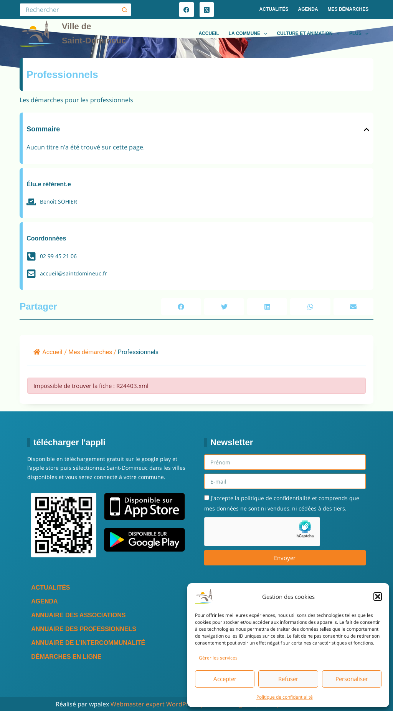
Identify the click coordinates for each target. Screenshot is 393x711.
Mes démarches (348, 9)
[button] (377, 596)
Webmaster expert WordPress (154, 704)
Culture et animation (310, 33)
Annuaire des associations (78, 615)
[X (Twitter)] (207, 9)
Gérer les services (218, 658)
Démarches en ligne (66, 656)
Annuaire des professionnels (83, 629)
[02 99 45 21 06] (31, 256)
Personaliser (351, 679)
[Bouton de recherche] (124, 10)
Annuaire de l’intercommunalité (88, 643)
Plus (360, 33)
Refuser (288, 679)
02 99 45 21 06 (58, 256)
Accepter (224, 679)
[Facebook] (186, 9)
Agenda (308, 9)
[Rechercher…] (69, 10)
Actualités (274, 9)
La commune (250, 33)
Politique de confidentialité (284, 697)
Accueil (208, 33)
